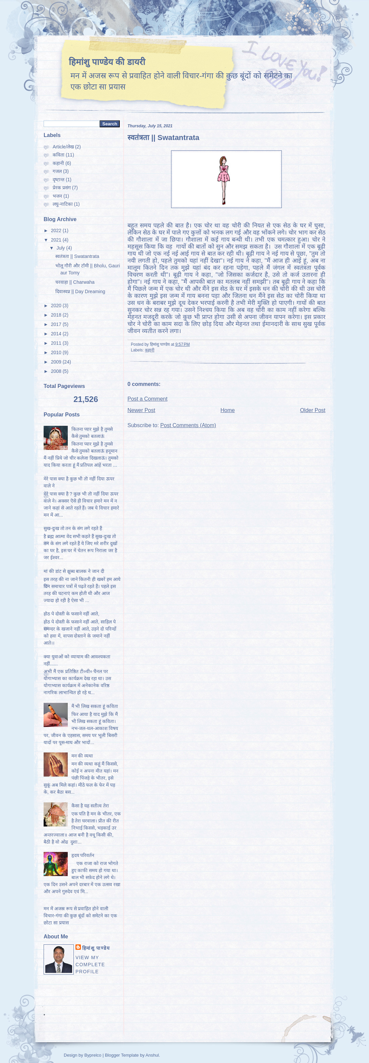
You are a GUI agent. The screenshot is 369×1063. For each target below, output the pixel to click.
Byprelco (93, 1055)
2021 (56, 240)
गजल (57, 171)
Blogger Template (121, 1055)
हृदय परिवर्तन (83, 855)
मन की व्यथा (82, 755)
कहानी (149, 350)
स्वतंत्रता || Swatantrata (163, 137)
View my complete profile (90, 964)
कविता (58, 154)
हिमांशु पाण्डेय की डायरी (107, 62)
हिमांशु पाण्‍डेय (96, 948)
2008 (56, 371)
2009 (56, 361)
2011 (56, 343)
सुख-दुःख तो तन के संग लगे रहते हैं (73, 528)
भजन (57, 196)
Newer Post (141, 410)
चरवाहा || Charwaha (75, 282)
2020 (56, 305)
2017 (56, 324)
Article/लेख (63, 146)
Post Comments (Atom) (188, 425)
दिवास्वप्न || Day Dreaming (80, 291)
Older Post (312, 410)
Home (227, 410)
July (60, 248)
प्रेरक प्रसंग (62, 187)
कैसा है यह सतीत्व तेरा (90, 805)
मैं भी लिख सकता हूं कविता (94, 706)
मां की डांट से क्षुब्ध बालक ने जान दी (74, 571)
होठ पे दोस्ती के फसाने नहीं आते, (71, 613)
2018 (56, 315)
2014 (56, 333)
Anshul (152, 1055)
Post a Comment (147, 399)
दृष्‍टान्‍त (58, 179)
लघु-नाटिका (63, 204)
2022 (56, 230)
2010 (56, 352)
